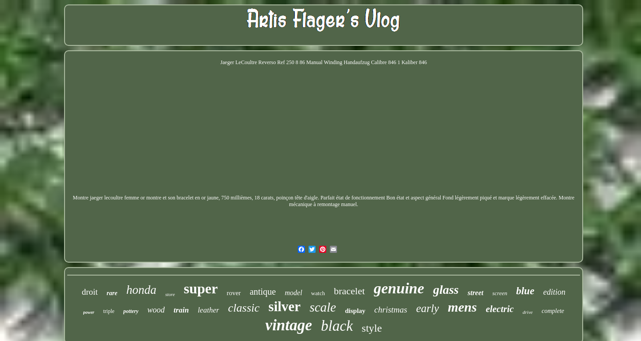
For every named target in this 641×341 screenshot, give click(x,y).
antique (263, 291)
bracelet (349, 290)
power (88, 312)
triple (108, 311)
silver (284, 306)
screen (499, 293)
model (293, 292)
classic (244, 307)
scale (322, 307)
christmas (390, 309)
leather (208, 310)
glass (446, 289)
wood (156, 309)
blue (525, 290)
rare (112, 293)
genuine (399, 288)
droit (90, 291)
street (475, 292)
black (337, 326)
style (372, 328)
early (427, 308)
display (355, 310)
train (181, 310)
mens (462, 307)
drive (528, 312)
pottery (130, 311)
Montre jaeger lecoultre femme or (109, 198)
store (170, 294)
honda (141, 289)
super (201, 288)
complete (553, 311)
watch (318, 293)
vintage (288, 325)
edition (554, 292)
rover (234, 292)
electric (500, 309)
